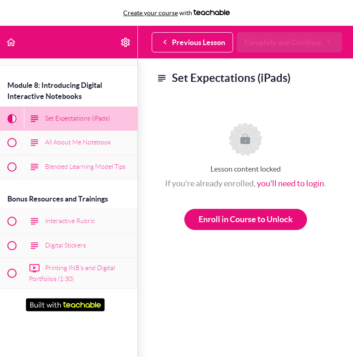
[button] (11, 42)
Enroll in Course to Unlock (246, 219)
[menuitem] (125, 42)
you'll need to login (290, 183)
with (176, 12)
